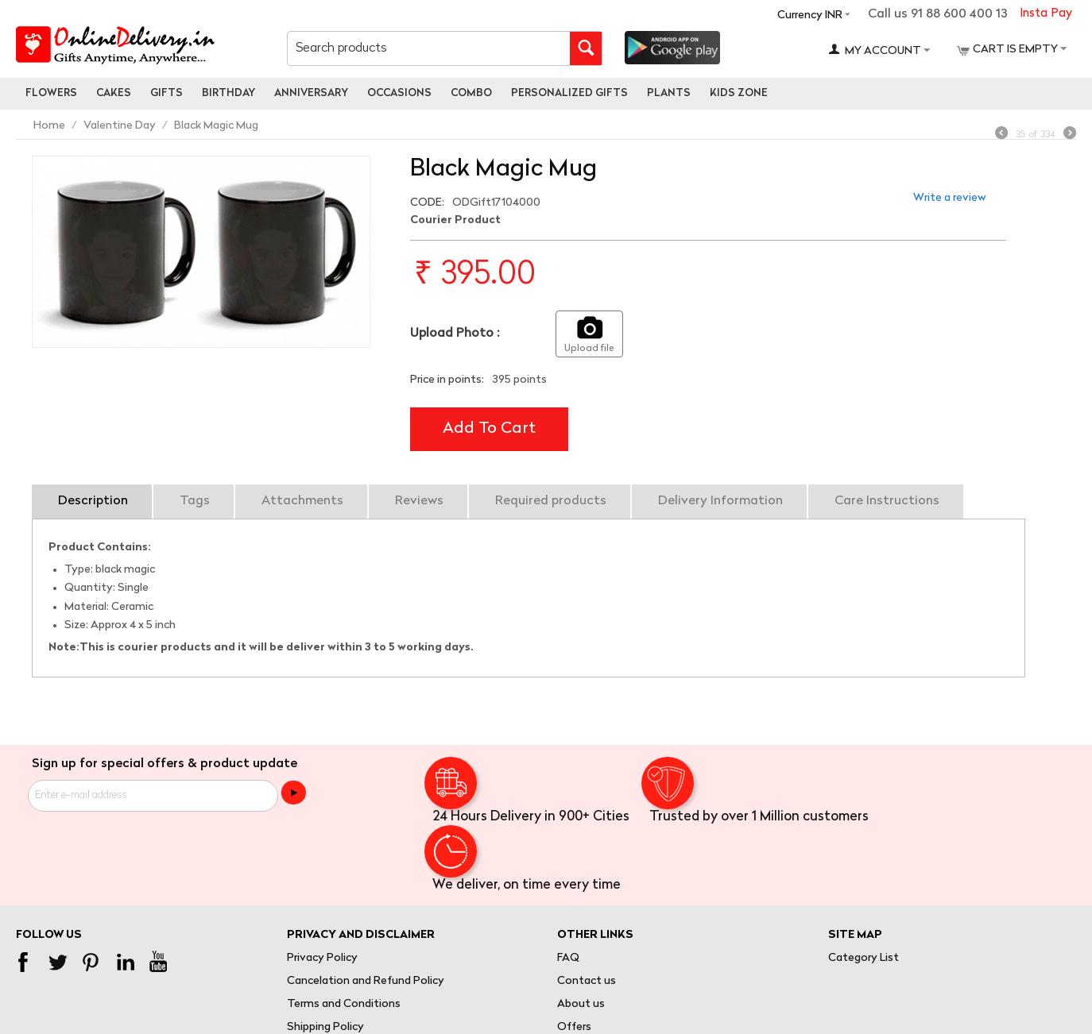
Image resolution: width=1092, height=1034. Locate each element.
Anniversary (311, 93)
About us (581, 1004)
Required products (550, 501)
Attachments (302, 501)
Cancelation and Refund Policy (365, 981)
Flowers (51, 93)
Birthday (228, 93)
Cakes (113, 93)
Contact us (586, 981)
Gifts (166, 93)
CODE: (427, 203)
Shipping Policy (325, 1027)
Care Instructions (886, 501)
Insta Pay (1046, 14)
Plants (669, 93)
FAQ (568, 958)
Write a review (949, 198)
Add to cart (489, 429)
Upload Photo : (454, 333)
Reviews (419, 501)
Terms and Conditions (344, 1004)
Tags (195, 501)
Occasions (399, 93)
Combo (471, 93)
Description (93, 501)
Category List (863, 958)
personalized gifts (569, 93)
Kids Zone (739, 93)
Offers (574, 1027)
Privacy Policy (322, 958)
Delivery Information (720, 501)
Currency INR (809, 15)
